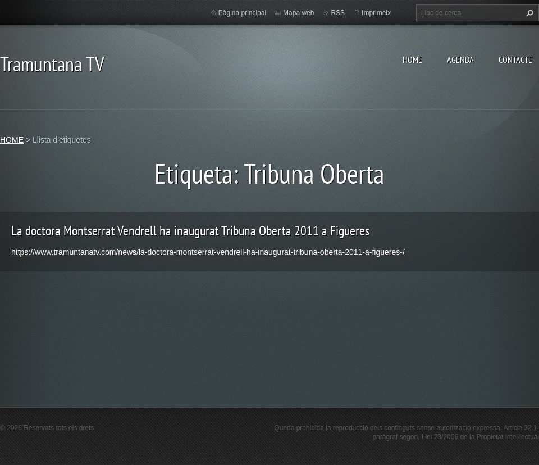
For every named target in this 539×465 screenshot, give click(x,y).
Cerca (528, 12)
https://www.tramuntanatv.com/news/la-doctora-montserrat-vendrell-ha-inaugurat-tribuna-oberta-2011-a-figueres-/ (208, 252)
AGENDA (460, 59)
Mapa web (298, 13)
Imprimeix (376, 13)
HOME (412, 59)
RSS (338, 13)
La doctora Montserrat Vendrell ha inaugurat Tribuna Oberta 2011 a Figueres (190, 230)
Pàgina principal (242, 13)
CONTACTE (515, 59)
